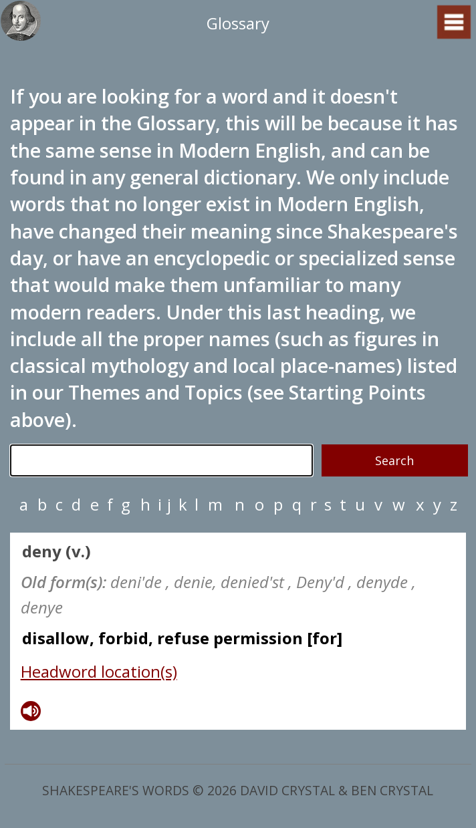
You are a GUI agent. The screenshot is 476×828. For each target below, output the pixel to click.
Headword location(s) (99, 671)
